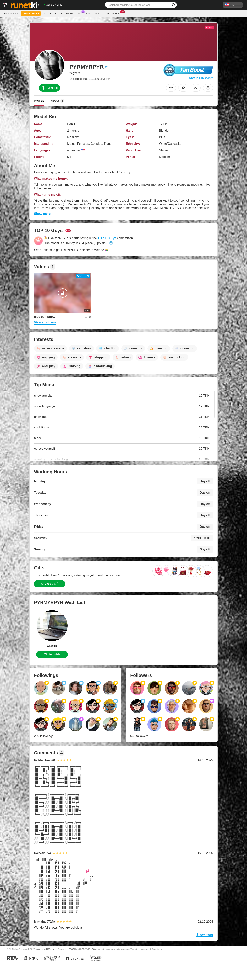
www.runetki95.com (45, 949)
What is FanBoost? (201, 78)
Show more (42, 213)
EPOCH (72, 949)
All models (10, 13)
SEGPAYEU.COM (88, 949)
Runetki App (112, 13)
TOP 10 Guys (107, 238)
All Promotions (72, 13)
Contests (92, 13)
